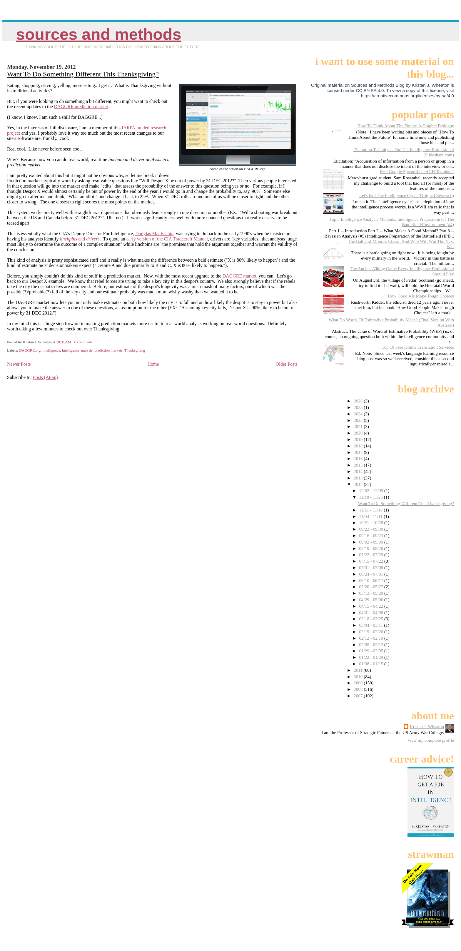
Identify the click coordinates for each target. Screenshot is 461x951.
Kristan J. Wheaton (427, 726)
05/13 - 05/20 (371, 593)
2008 (359, 689)
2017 (359, 452)
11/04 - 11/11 (371, 516)
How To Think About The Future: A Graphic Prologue (405, 125)
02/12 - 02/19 (371, 638)
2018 (359, 445)
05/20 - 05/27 (371, 586)
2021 (359, 426)
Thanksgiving (134, 350)
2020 (359, 432)
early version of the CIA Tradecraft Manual (166, 238)
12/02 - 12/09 (371, 490)
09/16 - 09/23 (371, 535)
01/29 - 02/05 (371, 650)
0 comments (83, 342)
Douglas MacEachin (154, 233)
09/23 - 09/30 (371, 529)
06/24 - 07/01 (371, 573)
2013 (359, 477)
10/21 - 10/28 (371, 522)
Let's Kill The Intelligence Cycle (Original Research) (406, 195)
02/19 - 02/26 (371, 631)
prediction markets (108, 350)
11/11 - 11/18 (371, 509)
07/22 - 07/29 (371, 554)
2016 (359, 458)
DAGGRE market (239, 275)
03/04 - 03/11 (371, 625)
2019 (359, 439)
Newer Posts (19, 364)
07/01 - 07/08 (371, 567)
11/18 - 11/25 (371, 496)
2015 (359, 464)
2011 (359, 670)
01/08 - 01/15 (371, 663)
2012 (359, 484)
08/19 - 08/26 (371, 548)
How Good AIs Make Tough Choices (421, 295)
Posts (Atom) (45, 377)
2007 (359, 695)
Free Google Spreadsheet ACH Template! (417, 171)
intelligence (51, 350)
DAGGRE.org (30, 350)
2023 (359, 420)
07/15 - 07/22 (371, 561)
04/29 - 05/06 (371, 599)
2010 (359, 676)
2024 (359, 413)
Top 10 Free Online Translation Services (418, 347)
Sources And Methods (98, 34)
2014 (359, 471)
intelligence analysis (77, 350)
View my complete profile (430, 740)
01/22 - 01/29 (371, 657)
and (80, 238)
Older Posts (287, 364)
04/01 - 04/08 (371, 612)
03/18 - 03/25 (371, 618)
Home (153, 364)
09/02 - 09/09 (371, 541)
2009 (359, 682)
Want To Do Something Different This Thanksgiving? (83, 74)
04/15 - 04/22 (371, 606)
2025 (359, 407)
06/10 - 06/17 (371, 580)
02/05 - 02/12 (371, 644)
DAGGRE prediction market (81, 106)
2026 (359, 400)
